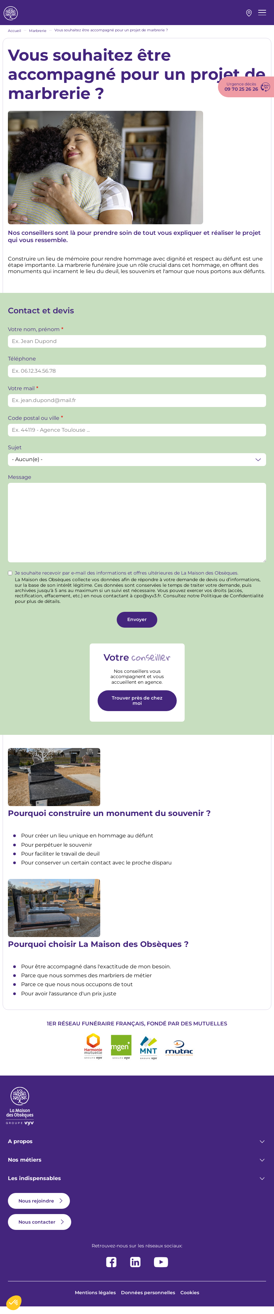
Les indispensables (34, 1185)
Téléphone (22, 366)
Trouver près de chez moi (137, 707)
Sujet (15, 455)
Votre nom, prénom (34, 336)
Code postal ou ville (33, 425)
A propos (20, 1148)
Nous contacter (36, 1229)
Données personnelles (148, 1300)
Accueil (14, 38)
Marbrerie (37, 38)
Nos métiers (25, 1167)
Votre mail (21, 395)
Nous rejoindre (36, 1208)
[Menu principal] (262, 16)
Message (19, 484)
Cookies (189, 1300)
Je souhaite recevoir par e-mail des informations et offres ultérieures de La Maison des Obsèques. (126, 580)
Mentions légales (95, 1300)
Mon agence (249, 17)
